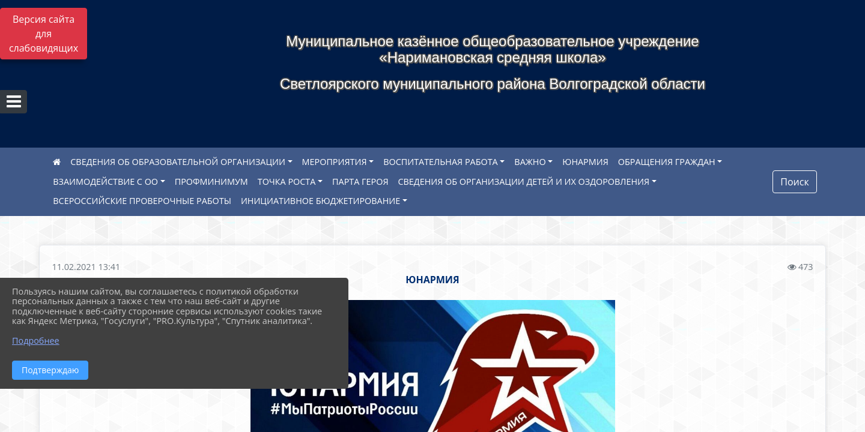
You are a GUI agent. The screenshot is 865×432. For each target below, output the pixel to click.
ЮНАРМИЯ (585, 161)
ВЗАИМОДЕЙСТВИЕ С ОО (105, 181)
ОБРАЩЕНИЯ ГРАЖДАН (666, 161)
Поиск (794, 181)
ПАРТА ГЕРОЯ (360, 181)
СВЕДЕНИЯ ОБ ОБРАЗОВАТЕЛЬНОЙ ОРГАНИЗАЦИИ (177, 161)
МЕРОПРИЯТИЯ (334, 161)
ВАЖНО (529, 161)
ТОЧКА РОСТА (287, 181)
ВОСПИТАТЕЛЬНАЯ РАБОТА (440, 161)
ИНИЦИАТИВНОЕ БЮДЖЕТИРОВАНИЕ (320, 200)
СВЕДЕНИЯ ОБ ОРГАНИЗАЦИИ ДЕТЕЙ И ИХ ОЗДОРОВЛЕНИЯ (524, 181)
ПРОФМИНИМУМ (211, 181)
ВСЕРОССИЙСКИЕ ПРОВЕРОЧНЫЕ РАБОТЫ (142, 200)
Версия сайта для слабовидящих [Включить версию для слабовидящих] (43, 34)
